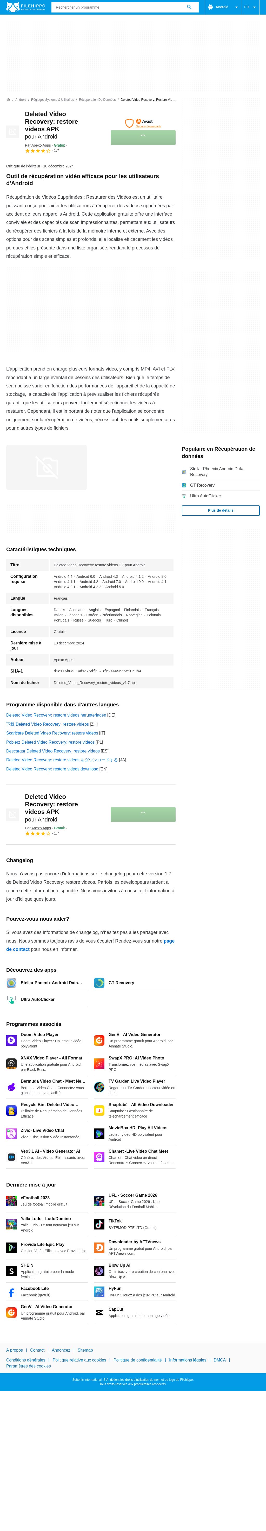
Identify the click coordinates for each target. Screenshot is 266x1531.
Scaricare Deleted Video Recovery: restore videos (52, 733)
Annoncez (61, 1350)
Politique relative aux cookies (79, 1360)
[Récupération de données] (97, 100)
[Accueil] (8, 99)
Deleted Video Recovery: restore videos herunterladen (56, 715)
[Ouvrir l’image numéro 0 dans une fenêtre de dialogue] (46, 467)
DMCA (220, 1360)
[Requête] (125, 7)
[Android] (20, 100)
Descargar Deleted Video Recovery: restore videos (53, 751)
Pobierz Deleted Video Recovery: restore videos (50, 742)
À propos (14, 1350)
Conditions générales (25, 1360)
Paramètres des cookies (28, 1366)
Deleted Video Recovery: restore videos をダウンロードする (62, 760)
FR (250, 7)
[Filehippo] (25, 7)
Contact (37, 1350)
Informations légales (187, 1360)
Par (38, 145)
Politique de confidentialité (138, 1360)
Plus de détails (221, 510)
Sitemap (85, 1350)
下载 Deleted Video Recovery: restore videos (47, 724)
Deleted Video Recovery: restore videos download (52, 769)
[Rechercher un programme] (189, 7)
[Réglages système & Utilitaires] (52, 100)
